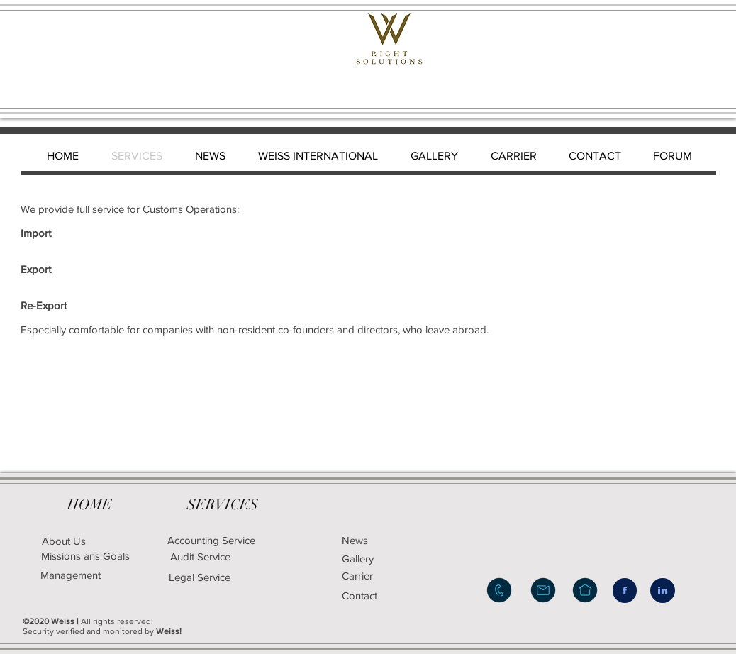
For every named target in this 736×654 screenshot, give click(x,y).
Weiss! (169, 631)
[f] (625, 590)
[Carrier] (375, 575)
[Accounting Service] (211, 540)
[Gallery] (382, 558)
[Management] (70, 574)
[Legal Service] (249, 576)
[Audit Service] (200, 556)
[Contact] (379, 595)
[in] (662, 590)
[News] (375, 540)
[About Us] (64, 541)
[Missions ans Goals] (85, 556)
